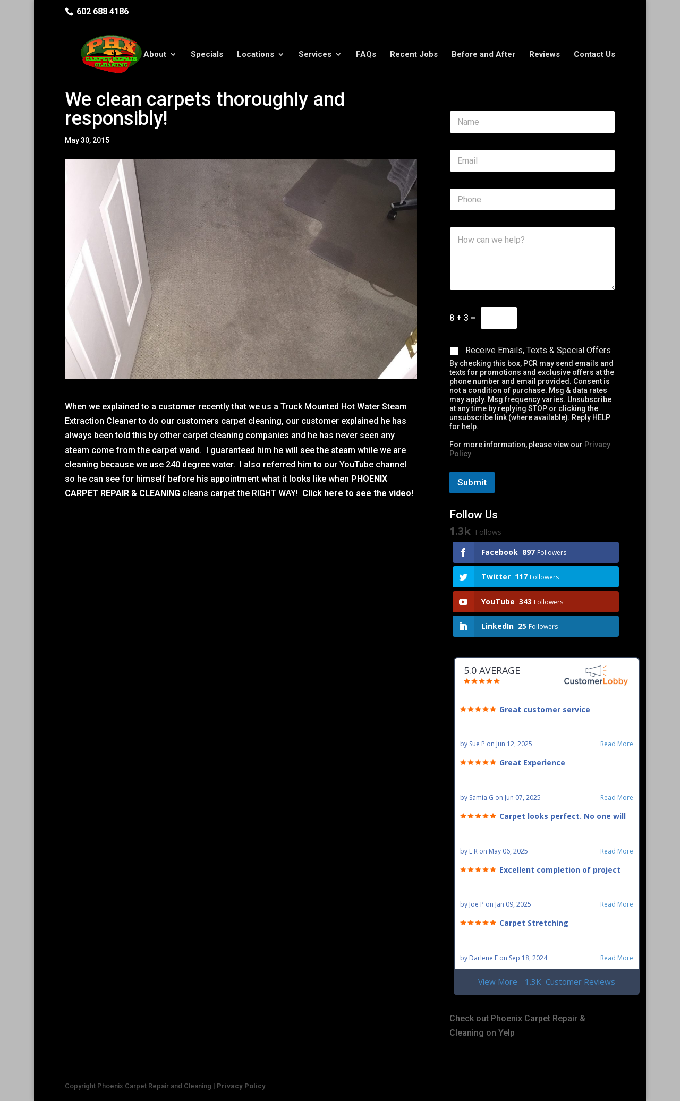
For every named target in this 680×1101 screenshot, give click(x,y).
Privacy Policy (241, 1086)
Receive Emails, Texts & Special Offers (538, 350)
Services (315, 54)
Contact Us (594, 54)
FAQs (366, 54)
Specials (207, 54)
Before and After (483, 54)
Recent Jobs (414, 54)
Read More (616, 744)
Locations (255, 54)
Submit (472, 482)
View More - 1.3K (546, 982)
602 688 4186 (102, 11)
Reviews (544, 54)
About (154, 54)
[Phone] (532, 199)
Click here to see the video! (357, 493)
